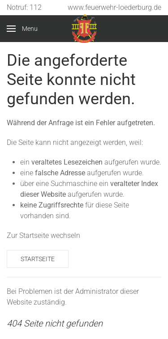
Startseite (38, 259)
